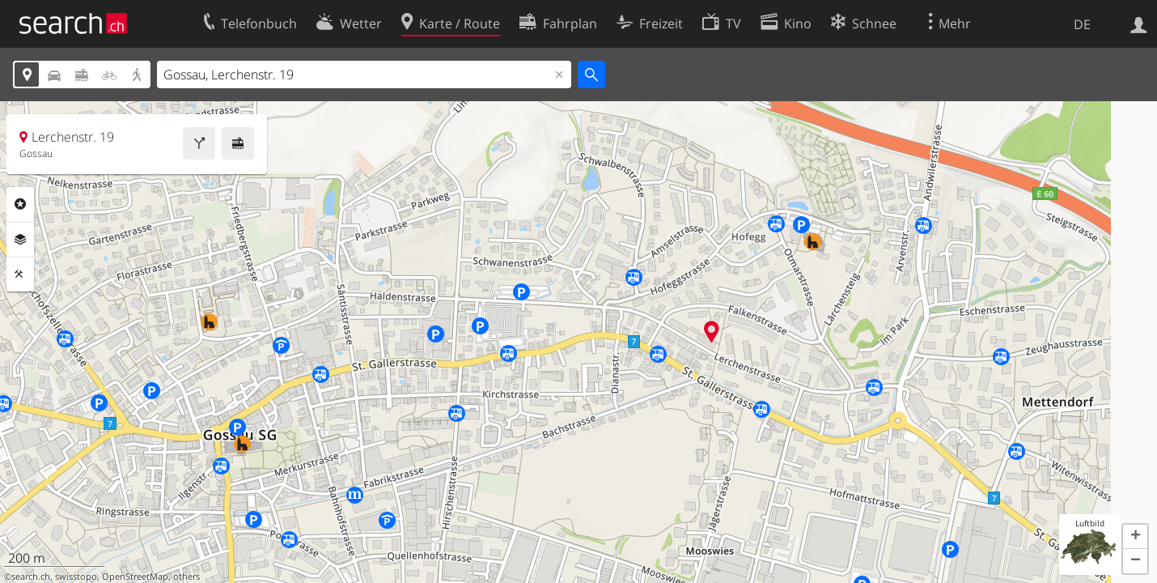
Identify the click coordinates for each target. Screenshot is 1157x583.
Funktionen (20, 274)
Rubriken (20, 204)
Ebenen (20, 240)
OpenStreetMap (135, 576)
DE (1082, 24)
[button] (1135, 537)
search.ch (30, 576)
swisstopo (76, 576)
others (186, 576)
